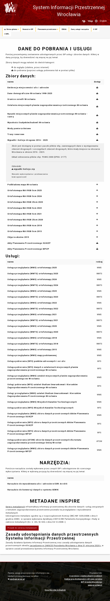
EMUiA (64, 29)
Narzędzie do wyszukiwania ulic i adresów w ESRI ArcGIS (37, 484)
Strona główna (10, 29)
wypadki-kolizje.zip (23, 169)
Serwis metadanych (15, 507)
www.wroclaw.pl (95, 585)
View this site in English (55, 590)
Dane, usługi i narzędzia (80, 29)
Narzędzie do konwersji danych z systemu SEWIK (33, 490)
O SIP (95, 29)
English (103, 21)
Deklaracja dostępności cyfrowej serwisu (83, 579)
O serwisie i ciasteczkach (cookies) (85, 576)
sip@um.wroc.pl (16, 579)
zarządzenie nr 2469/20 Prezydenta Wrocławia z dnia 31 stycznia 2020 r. (65, 545)
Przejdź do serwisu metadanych (22, 528)
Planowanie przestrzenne (47, 29)
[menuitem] (11, 29)
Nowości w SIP (28, 29)
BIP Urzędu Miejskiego (91, 582)
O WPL (6, 34)
